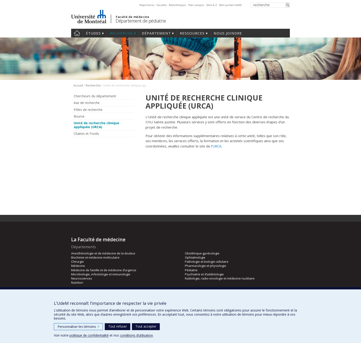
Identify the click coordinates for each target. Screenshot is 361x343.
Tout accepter (145, 326)
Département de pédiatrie (141, 21)
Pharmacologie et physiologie (205, 266)
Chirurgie (77, 261)
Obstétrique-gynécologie (202, 253)
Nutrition (77, 282)
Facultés (162, 5)
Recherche (121, 33)
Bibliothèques (177, 5)
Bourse (79, 116)
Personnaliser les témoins (78, 326)
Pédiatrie (191, 270)
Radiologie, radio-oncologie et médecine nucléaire (220, 278)
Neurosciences (81, 278)
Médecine (78, 266)
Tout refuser (117, 326)
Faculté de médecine (132, 17)
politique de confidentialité (89, 335)
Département (156, 33)
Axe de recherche (87, 103)
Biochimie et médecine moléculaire (95, 257)
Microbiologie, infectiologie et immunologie (100, 274)
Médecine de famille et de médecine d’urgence (103, 270)
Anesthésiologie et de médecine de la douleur (103, 253)
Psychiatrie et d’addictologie (204, 274)
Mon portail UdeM (230, 5)
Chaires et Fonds (86, 133)
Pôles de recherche (88, 109)
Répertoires (147, 5)
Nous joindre (228, 33)
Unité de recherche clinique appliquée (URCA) (96, 125)
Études (93, 33)
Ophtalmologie (195, 257)
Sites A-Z (211, 5)
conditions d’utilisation (136, 335)
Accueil (77, 33)
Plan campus (196, 5)
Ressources (192, 33)
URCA (217, 146)
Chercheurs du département (95, 96)
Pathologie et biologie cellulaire (206, 261)
